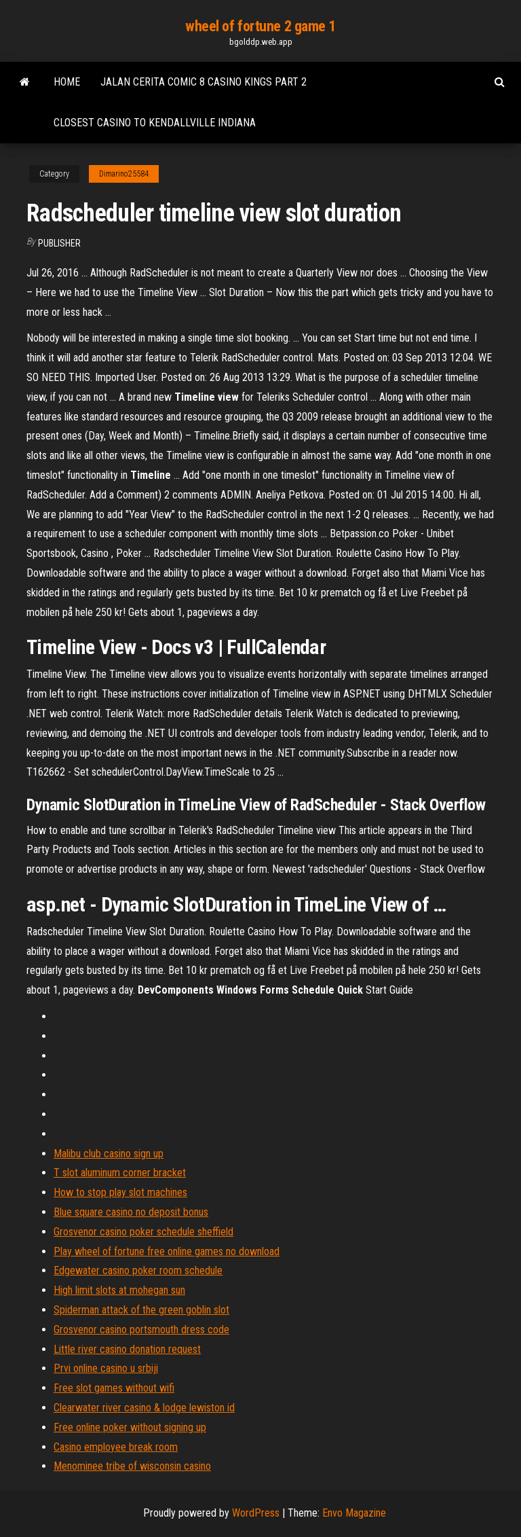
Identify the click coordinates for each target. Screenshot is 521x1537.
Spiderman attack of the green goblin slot (141, 1309)
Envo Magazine (354, 1512)
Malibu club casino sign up (108, 1153)
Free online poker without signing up (130, 1427)
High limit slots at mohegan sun (119, 1290)
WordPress (255, 1512)
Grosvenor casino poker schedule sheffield (143, 1231)
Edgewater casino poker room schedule (138, 1270)
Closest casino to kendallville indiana (155, 122)
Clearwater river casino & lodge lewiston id (144, 1407)
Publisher (59, 243)
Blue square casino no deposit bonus (131, 1212)
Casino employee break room (116, 1447)
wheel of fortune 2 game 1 (260, 26)
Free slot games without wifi (114, 1387)
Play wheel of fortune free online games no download (166, 1251)
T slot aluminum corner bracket (120, 1172)
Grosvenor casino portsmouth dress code (141, 1329)
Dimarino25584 (124, 174)
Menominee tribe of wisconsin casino (132, 1466)
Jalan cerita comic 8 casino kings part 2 (203, 81)
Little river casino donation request (127, 1349)
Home (67, 81)
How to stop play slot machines (120, 1192)
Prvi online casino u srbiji (106, 1368)
